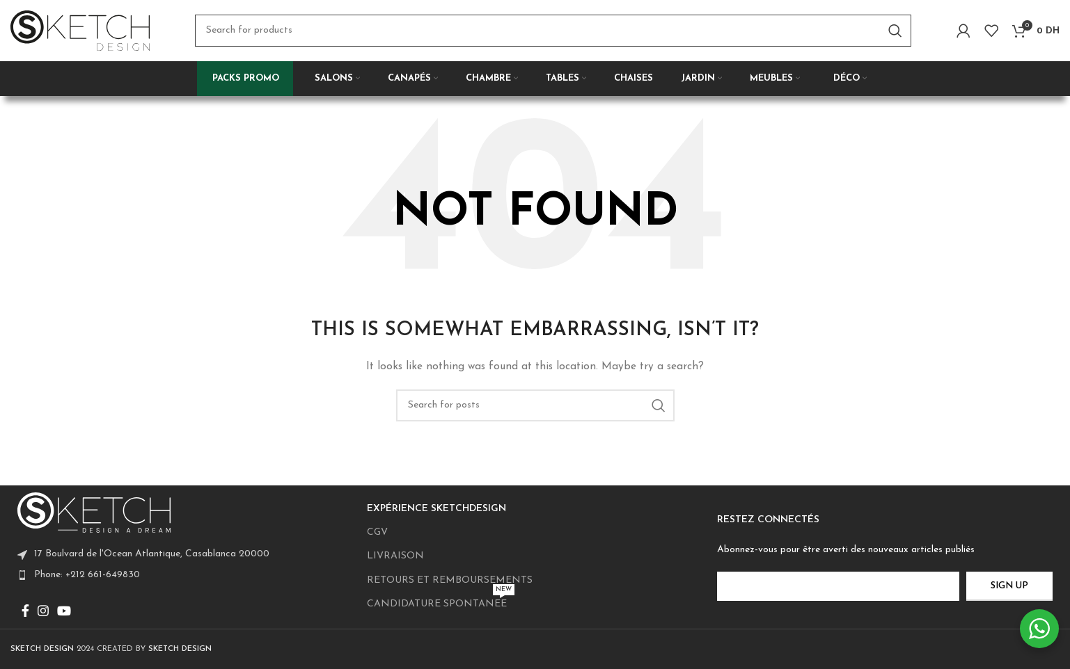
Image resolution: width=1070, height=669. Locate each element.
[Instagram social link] (43, 610)
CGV (377, 532)
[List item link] (185, 575)
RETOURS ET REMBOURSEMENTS (450, 580)
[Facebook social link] (25, 610)
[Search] (553, 35)
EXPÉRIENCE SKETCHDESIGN (436, 508)
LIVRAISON (395, 556)
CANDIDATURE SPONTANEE (440, 601)
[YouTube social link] (64, 610)
